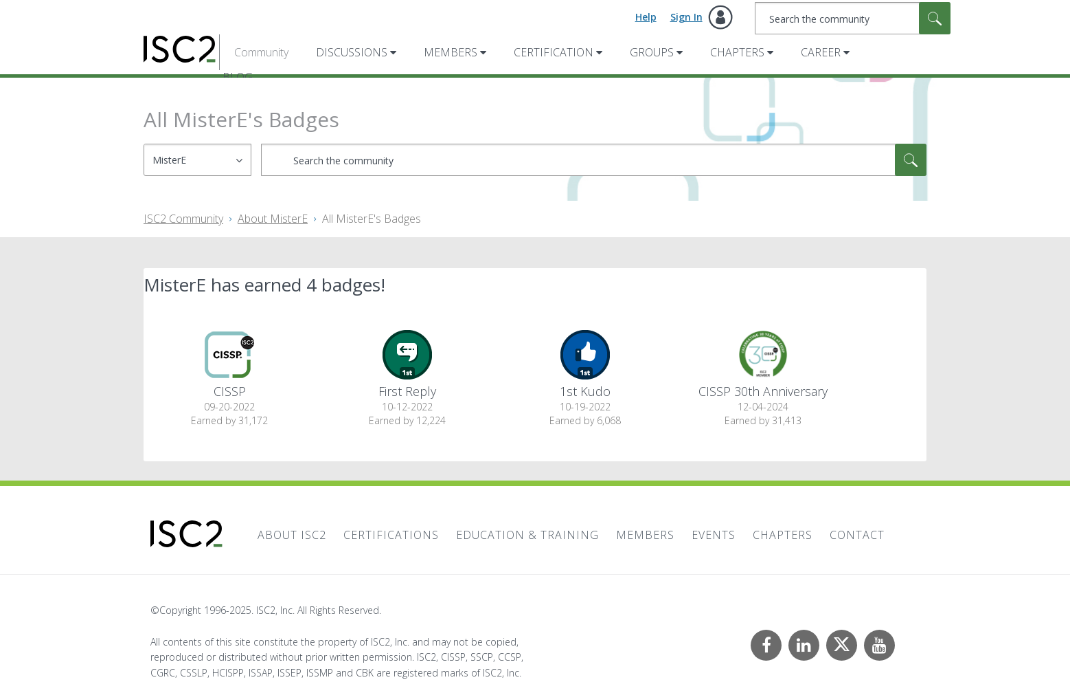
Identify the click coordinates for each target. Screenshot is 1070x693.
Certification (553, 52)
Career (821, 52)
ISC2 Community (183, 218)
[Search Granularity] (197, 159)
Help (646, 16)
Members (450, 52)
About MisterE (273, 218)
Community (261, 52)
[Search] (853, 18)
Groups (652, 52)
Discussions (351, 52)
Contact (857, 534)
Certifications (391, 534)
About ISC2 (292, 534)
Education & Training (527, 534)
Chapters (737, 52)
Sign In (686, 16)
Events (714, 534)
